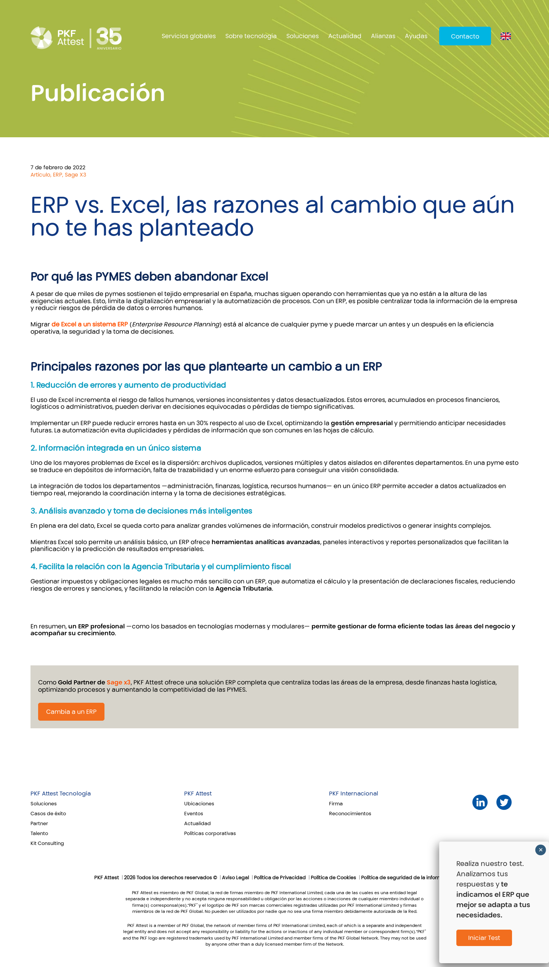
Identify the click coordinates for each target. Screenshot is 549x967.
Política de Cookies (333, 878)
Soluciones (302, 36)
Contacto (465, 36)
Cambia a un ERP (71, 711)
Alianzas (383, 36)
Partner (39, 824)
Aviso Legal (235, 878)
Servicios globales (189, 36)
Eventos (193, 814)
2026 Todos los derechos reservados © (170, 878)
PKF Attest (198, 793)
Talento (39, 833)
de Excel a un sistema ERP (89, 324)
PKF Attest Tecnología (60, 793)
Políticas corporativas (210, 833)
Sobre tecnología (251, 36)
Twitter (504, 802)
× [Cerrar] (540, 850)
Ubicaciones (199, 804)
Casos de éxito (48, 814)
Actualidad (344, 36)
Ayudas (416, 36)
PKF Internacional (353, 793)
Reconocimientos (350, 814)
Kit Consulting (47, 843)
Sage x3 (119, 682)
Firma (336, 804)
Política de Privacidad (280, 878)
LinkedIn (480, 802)
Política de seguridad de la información (408, 878)
